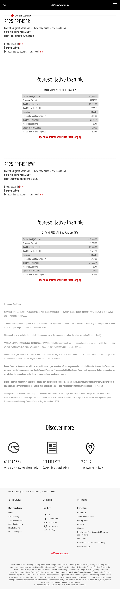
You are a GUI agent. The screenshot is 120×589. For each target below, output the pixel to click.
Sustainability (13, 515)
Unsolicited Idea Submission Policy (91, 541)
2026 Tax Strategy (15, 523)
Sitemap (80, 527)
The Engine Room (15, 519)
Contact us (81, 511)
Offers (10, 511)
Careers (80, 523)
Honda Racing (14, 527)
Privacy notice (83, 519)
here (21, 44)
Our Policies (82, 537)
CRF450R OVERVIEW (22, 15)
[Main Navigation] (115, 5)
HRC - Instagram (15, 530)
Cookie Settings (83, 545)
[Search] (4, 5)
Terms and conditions (85, 515)
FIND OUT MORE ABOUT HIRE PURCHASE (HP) (61, 137)
